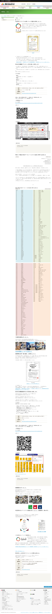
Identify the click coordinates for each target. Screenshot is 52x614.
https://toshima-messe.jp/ (26, 569)
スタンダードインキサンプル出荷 (22, 592)
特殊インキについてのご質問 (36, 603)
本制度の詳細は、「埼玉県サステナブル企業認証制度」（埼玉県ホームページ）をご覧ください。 (33, 62)
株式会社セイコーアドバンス (10, 4)
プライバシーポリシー (47, 612)
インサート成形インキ (5, 601)
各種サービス (19, 600)
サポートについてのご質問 (35, 599)
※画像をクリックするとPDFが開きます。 (33, 383)
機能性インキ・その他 (5, 597)
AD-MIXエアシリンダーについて (7, 606)
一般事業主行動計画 (47, 600)
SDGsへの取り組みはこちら (19, 551)
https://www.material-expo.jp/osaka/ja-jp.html (29, 93)
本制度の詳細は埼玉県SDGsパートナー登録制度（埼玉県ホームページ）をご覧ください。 (32, 546)
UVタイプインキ (4, 595)
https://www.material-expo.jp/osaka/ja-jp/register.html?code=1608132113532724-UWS (28, 103)
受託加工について (5, 607)
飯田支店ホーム (41, 612)
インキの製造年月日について (6, 605)
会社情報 (45, 590)
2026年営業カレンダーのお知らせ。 (24, 351)
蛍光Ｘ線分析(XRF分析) (20, 597)
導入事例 (18, 601)
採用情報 (33, 4)
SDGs (5, 15)
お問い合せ (28, 4)
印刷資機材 (4, 600)
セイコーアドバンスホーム (24, 612)
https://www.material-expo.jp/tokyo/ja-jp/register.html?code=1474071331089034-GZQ (28, 431)
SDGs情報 (32, 594)
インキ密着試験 (19, 591)
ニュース (45, 595)
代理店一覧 (46, 602)
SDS (17, 595)
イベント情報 (33, 590)
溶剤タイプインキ (5, 592)
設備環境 (45, 597)
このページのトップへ (48, 587)
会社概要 (45, 592)
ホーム (2, 15)
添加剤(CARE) (4, 602)
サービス (18, 590)
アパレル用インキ (5, 596)
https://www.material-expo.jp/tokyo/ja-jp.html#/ (29, 421)
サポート (32, 598)
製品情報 (3, 590)
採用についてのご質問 (34, 604)
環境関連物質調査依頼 (20, 596)
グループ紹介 (46, 596)
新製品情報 (4, 591)
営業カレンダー (46, 591)
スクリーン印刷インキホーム (33, 612)
